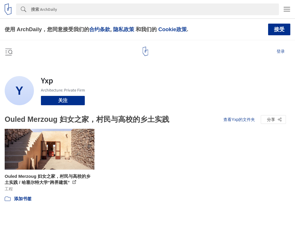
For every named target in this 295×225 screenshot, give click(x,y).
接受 (279, 29)
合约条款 (99, 29)
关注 (63, 100)
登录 (281, 51)
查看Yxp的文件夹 (239, 119)
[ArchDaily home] (145, 51)
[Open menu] (8, 51)
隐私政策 (123, 29)
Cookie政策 (172, 29)
